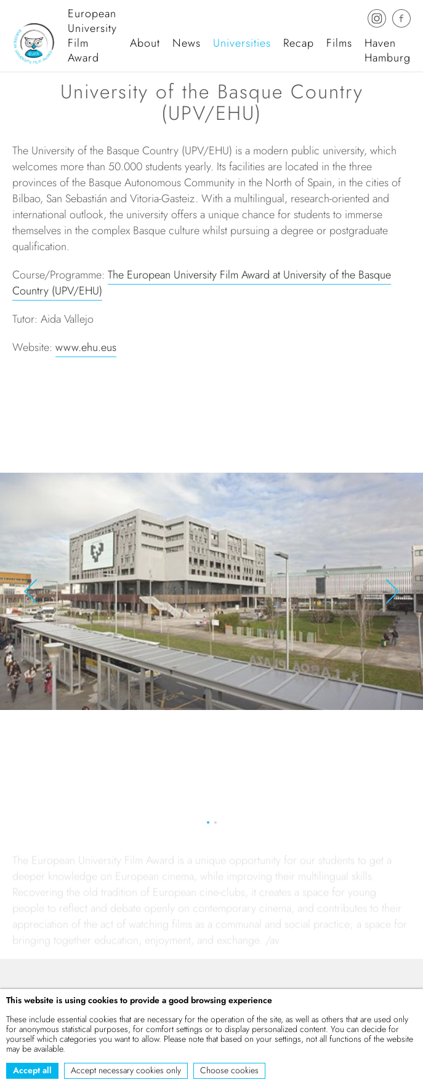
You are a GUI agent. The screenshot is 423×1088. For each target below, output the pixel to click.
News (186, 43)
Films (339, 43)
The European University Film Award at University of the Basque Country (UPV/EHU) (201, 285)
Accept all (32, 1070)
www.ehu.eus (85, 349)
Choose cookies (229, 1070)
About (145, 43)
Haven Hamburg (388, 50)
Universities (242, 43)
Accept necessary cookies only (126, 1070)
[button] (30, 593)
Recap (298, 43)
